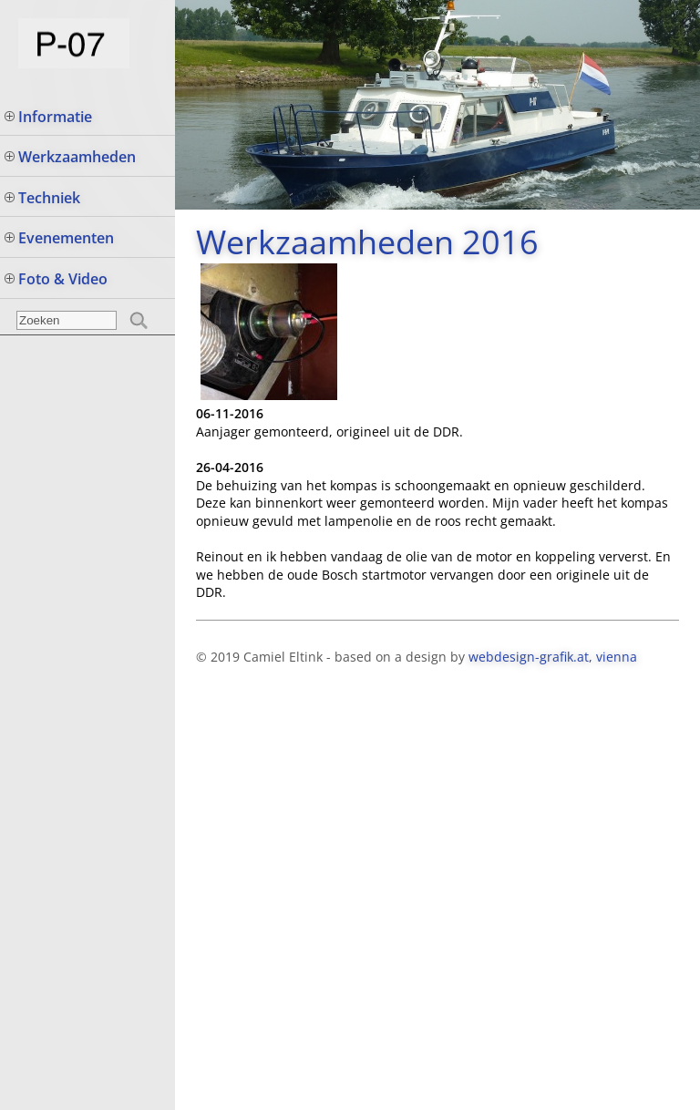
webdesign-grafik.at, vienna (552, 656)
